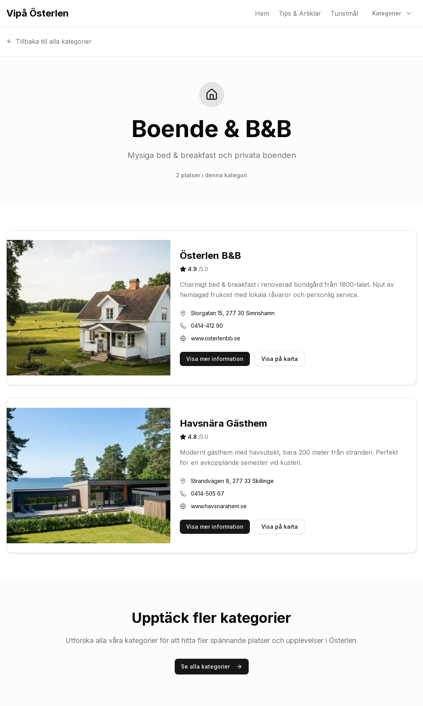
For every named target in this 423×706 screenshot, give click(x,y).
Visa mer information (215, 358)
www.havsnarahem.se (219, 506)
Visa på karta (279, 358)
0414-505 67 (207, 493)
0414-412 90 (207, 325)
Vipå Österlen (37, 13)
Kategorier (392, 13)
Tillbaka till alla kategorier (49, 41)
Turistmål (344, 13)
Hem (262, 13)
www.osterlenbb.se (215, 338)
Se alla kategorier (211, 666)
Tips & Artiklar (300, 13)
